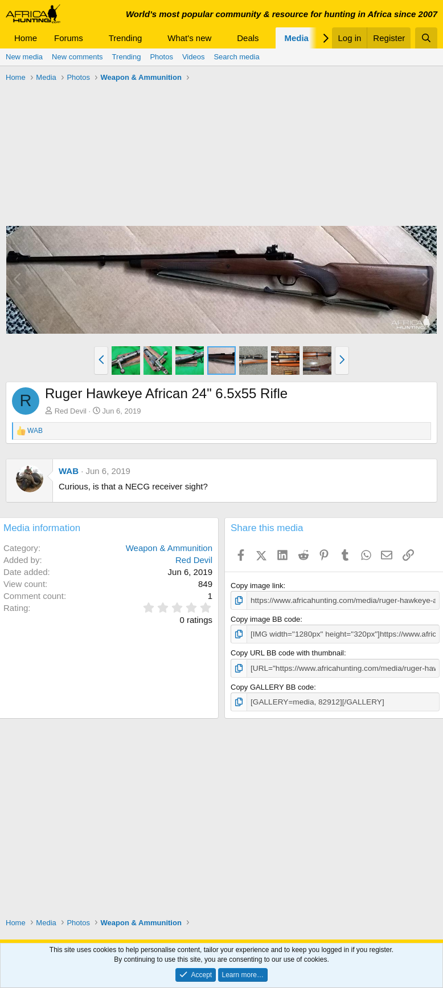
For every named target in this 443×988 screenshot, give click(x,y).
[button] (92, 37)
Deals (248, 38)
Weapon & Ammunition (169, 548)
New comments (77, 56)
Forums (68, 38)
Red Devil (71, 411)
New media (24, 56)
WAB (69, 471)
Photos (161, 56)
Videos (193, 56)
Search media (236, 56)
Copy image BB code (265, 618)
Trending (125, 38)
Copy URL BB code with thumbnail (287, 652)
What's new (189, 38)
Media (296, 38)
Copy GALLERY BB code (272, 685)
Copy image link (257, 585)
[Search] (426, 37)
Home (25, 38)
